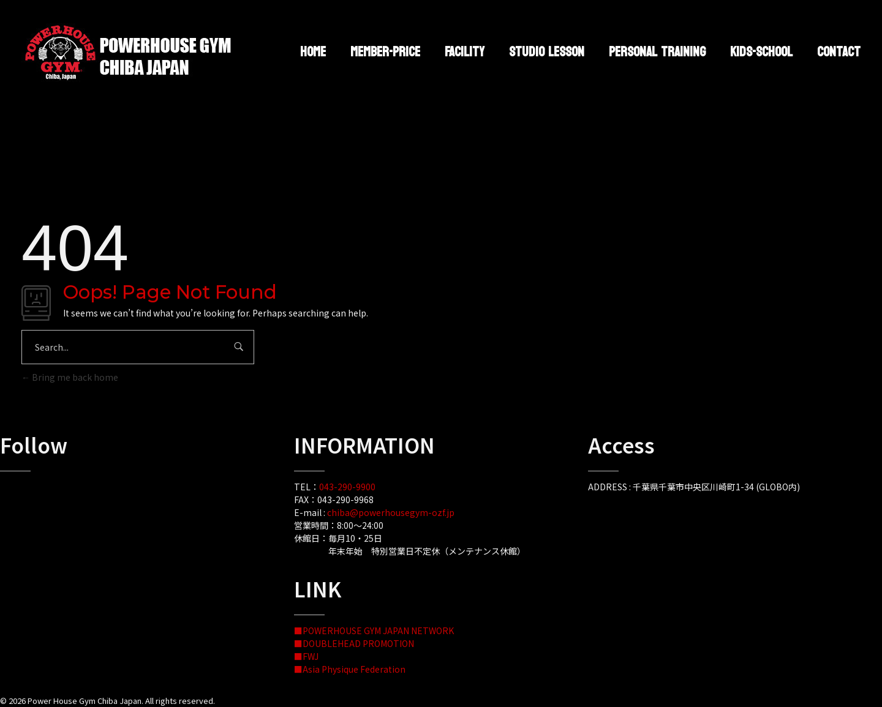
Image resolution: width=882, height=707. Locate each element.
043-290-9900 (347, 487)
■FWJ (306, 656)
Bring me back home (69, 377)
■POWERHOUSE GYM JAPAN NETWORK (374, 630)
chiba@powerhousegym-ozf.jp (390, 512)
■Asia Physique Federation (349, 669)
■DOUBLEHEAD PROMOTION (354, 643)
